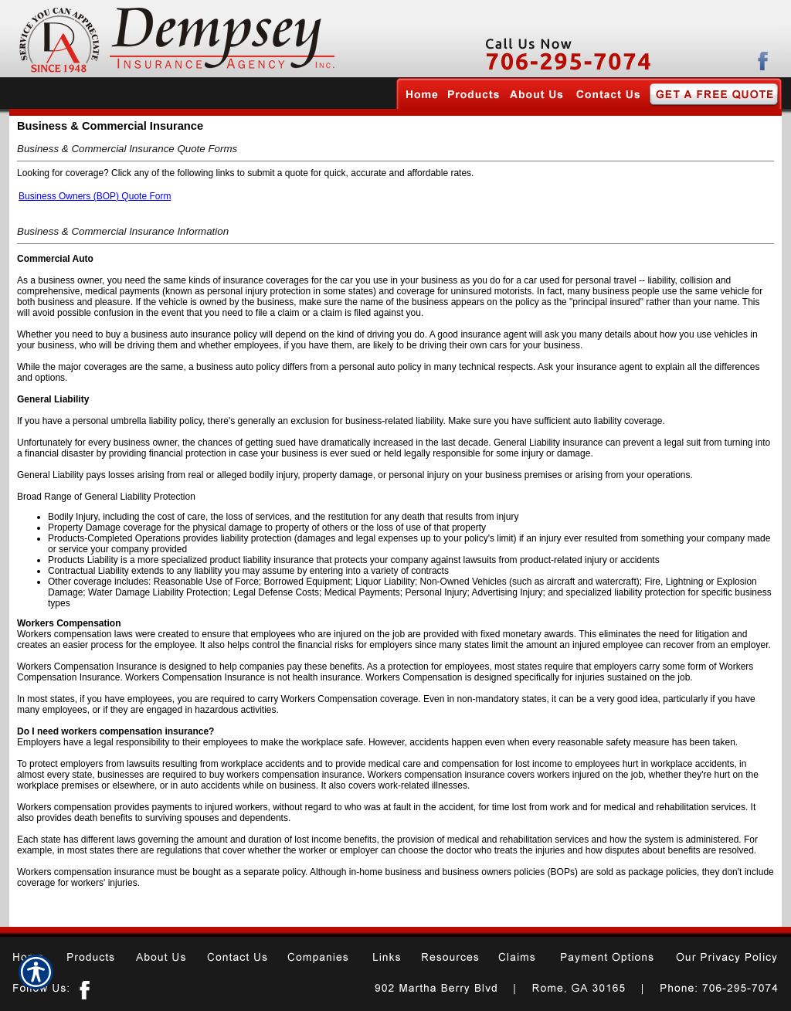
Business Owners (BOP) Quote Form (95, 196)
